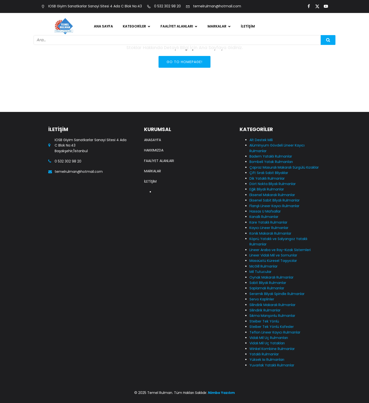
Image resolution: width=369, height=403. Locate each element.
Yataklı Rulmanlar (264, 354)
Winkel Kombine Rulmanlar (272, 348)
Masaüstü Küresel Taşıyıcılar (273, 260)
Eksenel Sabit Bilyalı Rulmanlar (274, 200)
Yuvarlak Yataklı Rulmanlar (271, 365)
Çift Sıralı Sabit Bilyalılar (268, 172)
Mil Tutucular (260, 271)
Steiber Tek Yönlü (264, 321)
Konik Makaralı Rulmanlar (270, 233)
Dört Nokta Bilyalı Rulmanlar (272, 183)
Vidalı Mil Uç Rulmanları (268, 337)
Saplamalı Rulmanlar (266, 288)
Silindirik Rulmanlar (265, 310)
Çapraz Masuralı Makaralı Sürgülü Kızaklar (284, 167)
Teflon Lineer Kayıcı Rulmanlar (274, 332)
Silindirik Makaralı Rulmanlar (272, 304)
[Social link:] (306, 6)
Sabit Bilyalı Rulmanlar (267, 282)
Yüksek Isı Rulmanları (266, 359)
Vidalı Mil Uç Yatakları (267, 343)
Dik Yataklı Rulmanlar (267, 178)
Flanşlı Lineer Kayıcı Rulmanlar (274, 205)
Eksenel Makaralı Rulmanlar (272, 194)
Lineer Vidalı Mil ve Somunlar (273, 255)
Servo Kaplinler (261, 299)
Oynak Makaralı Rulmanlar (271, 277)
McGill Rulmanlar (263, 266)
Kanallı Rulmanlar (263, 216)
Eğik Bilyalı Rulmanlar (266, 189)
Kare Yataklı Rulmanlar (268, 222)
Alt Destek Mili (261, 139)
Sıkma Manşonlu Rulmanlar (272, 315)
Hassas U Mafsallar (265, 211)
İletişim (248, 26)
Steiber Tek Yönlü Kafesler (271, 326)
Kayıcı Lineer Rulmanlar (268, 227)
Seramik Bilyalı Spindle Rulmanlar (277, 293)
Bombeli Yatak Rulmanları (271, 161)
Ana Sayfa (103, 26)
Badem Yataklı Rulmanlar (270, 156)
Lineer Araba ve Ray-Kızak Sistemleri (280, 249)
